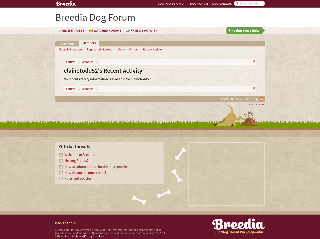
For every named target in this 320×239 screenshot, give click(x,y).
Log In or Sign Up (172, 3)
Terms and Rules (255, 104)
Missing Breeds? (76, 161)
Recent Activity (153, 50)
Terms (79, 236)
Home (247, 99)
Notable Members (70, 50)
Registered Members (100, 50)
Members (89, 43)
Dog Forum (199, 3)
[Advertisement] (226, 174)
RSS (261, 98)
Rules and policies (77, 178)
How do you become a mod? (85, 173)
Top (255, 99)
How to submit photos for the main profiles (96, 167)
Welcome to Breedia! (79, 155)
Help (239, 99)
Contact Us (227, 99)
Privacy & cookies (94, 236)
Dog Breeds (222, 3)
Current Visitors (128, 50)
